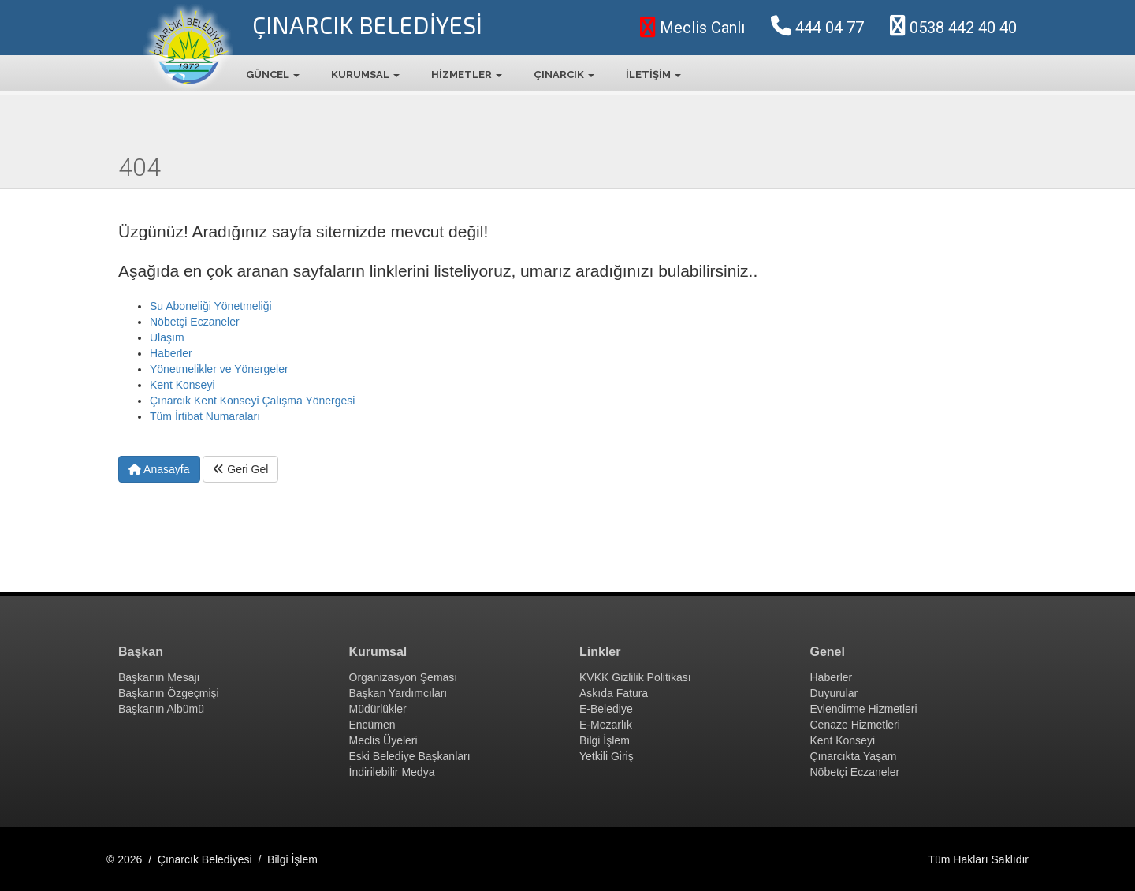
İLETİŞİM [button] (653, 74)
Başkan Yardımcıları (398, 693)
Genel (827, 651)
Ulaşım (167, 337)
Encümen (372, 724)
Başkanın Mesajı (159, 677)
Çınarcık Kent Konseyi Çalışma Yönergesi (252, 400)
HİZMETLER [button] (466, 74)
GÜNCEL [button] (273, 74)
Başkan (140, 651)
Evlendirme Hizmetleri (863, 709)
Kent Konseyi (182, 384)
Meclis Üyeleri (383, 740)
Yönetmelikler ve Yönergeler (219, 369)
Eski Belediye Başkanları (410, 756)
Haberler (171, 353)
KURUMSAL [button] (365, 74)
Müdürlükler (378, 709)
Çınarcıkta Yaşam (853, 756)
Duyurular (834, 693)
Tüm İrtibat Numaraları (205, 416)
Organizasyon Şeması (403, 677)
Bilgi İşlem (604, 740)
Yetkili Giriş (606, 756)
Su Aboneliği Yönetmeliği (211, 306)
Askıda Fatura (613, 693)
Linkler (599, 651)
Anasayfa (159, 469)
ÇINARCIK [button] (564, 74)
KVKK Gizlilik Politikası (635, 677)
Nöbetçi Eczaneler (195, 321)
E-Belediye (606, 709)
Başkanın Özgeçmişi (168, 693)
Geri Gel (240, 469)
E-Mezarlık (605, 724)
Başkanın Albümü (161, 709)
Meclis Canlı (692, 27)
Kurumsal (378, 651)
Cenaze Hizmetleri (855, 724)
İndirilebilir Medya (392, 772)
